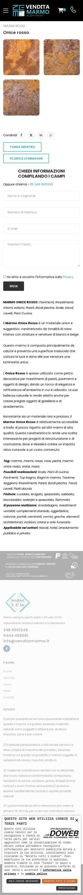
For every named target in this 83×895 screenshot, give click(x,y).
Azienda (9, 678)
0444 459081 (15, 635)
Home (7, 671)
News (7, 691)
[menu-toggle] (5, 10)
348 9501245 (15, 630)
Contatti (8, 697)
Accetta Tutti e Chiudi (59, 881)
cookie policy (36, 874)
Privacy (68, 277)
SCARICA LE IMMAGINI (26, 158)
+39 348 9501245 (40, 184)
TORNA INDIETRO (22, 147)
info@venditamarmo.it (26, 641)
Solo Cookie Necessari (23, 881)
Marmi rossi (14, 26)
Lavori (7, 684)
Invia (14, 286)
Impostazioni (66, 888)
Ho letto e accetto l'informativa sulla (40, 277)
